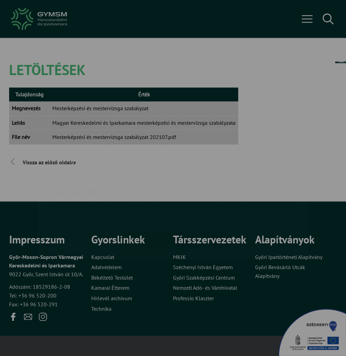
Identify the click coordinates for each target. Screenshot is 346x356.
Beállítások (199, 200)
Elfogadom (145, 200)
